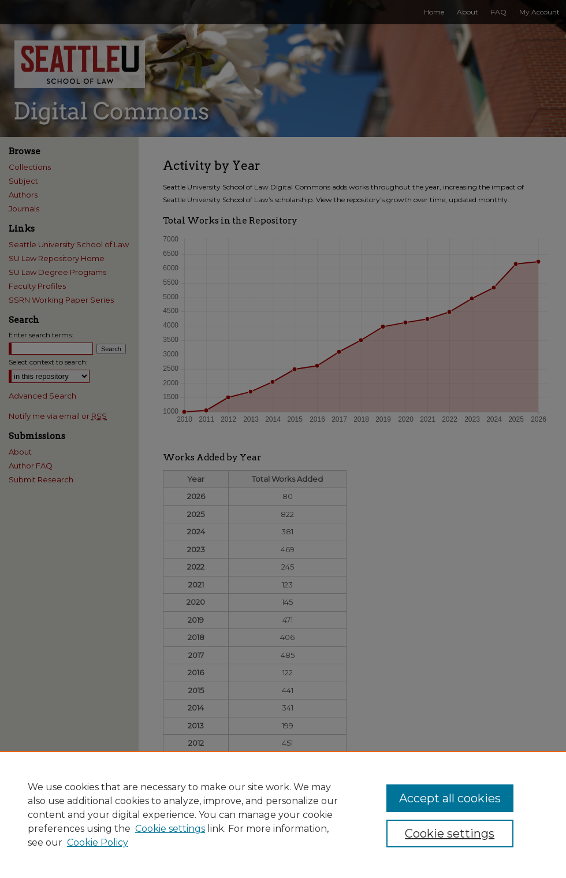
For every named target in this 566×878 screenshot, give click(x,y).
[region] (283, 814)
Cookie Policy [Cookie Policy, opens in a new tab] (97, 842)
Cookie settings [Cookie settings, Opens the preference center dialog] (449, 833)
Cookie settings (170, 828)
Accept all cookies (450, 798)
